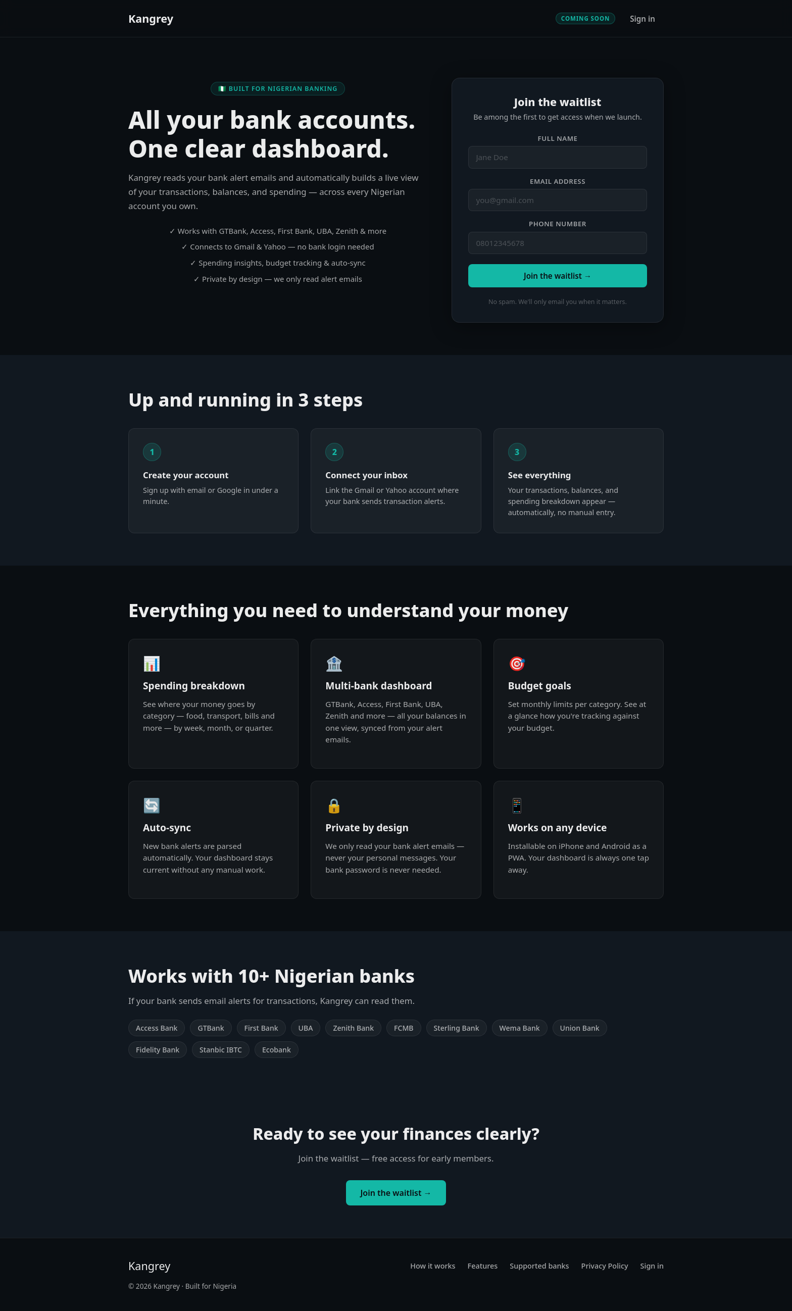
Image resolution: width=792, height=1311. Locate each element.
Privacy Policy (604, 1266)
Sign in (642, 19)
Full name (558, 138)
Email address (557, 181)
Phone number (557, 223)
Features (483, 1266)
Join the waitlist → (557, 276)
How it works (432, 1266)
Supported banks (539, 1266)
